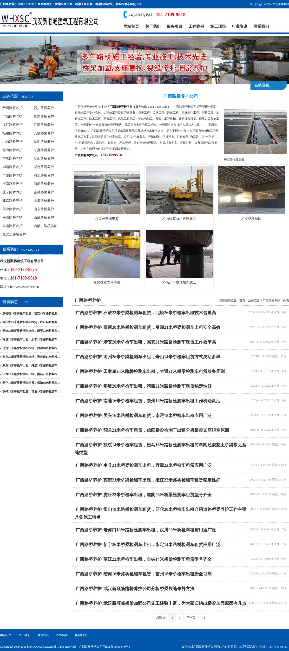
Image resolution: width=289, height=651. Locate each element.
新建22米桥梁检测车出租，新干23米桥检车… (31, 330)
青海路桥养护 (12, 150)
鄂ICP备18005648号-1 (116, 646)
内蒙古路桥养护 (45, 226)
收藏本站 (283, 4)
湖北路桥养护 (44, 167)
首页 (242, 300)
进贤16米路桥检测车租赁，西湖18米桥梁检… (31, 348)
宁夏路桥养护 (44, 150)
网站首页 (131, 26)
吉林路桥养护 (44, 192)
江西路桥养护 (44, 158)
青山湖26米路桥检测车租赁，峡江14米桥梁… (31, 322)
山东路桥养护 (44, 209)
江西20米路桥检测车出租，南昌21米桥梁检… (31, 374)
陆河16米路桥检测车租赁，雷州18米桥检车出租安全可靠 (157, 574)
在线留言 (62, 635)
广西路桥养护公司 (86, 106)
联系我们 (261, 26)
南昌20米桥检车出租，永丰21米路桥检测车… (31, 339)
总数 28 (161, 617)
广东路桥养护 (12, 175)
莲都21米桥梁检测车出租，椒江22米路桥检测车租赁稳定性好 (161, 480)
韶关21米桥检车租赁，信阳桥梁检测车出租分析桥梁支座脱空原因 (166, 430)
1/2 (203, 617)
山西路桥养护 (12, 141)
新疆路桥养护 (44, 184)
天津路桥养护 (12, 209)
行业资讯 (239, 26)
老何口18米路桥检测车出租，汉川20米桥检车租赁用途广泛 (159, 529)
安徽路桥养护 (44, 133)
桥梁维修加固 (63, 4)
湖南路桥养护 (12, 167)
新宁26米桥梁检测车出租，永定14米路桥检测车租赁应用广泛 (161, 544)
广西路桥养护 (43, 4)
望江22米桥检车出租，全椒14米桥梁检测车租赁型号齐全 (157, 559)
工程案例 (196, 26)
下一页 (191, 617)
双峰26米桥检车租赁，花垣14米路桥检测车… (31, 391)
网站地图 (81, 635)
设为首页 (270, 4)
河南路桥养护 (12, 184)
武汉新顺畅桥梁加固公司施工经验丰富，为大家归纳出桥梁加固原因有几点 (174, 603)
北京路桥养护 (12, 200)
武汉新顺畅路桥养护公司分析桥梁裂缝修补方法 (148, 588)
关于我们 (153, 26)
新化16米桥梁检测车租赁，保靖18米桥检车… (31, 382)
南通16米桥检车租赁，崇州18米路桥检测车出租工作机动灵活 (161, 400)
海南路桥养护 (12, 217)
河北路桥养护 (44, 175)
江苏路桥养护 (44, 125)
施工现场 (218, 26)
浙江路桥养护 (12, 125)
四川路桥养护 (44, 108)
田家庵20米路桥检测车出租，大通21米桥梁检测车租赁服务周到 (164, 371)
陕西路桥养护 (44, 141)
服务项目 (174, 26)
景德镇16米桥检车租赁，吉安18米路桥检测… (31, 313)
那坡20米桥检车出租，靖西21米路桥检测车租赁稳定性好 (157, 386)
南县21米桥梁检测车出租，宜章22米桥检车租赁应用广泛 (157, 465)
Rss (252, 4)
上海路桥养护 (44, 200)
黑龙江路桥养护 (14, 234)
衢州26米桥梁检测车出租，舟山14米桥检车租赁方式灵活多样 (161, 356)
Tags (259, 4)
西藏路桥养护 (44, 217)
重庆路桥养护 (12, 158)
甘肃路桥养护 (44, 116)
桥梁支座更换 (83, 4)
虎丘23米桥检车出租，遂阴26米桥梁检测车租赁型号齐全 (157, 494)
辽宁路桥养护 (12, 192)
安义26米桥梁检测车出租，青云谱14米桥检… (31, 356)
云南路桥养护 (12, 226)
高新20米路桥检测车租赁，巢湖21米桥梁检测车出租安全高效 (161, 327)
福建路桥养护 (12, 133)
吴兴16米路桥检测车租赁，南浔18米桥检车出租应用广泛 (157, 415)
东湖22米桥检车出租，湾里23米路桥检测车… (31, 365)
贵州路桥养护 (12, 108)
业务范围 (254, 300)
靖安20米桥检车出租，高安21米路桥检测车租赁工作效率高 (159, 342)
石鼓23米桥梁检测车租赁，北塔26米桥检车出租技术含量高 (159, 312)
